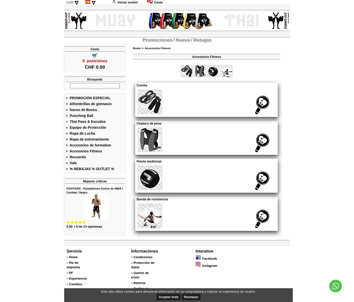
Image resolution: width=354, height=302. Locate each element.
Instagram (206, 266)
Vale (71, 163)
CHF (70, 2)
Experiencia (78, 278)
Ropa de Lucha (80, 133)
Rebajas (202, 40)
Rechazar (191, 297)
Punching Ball (79, 116)
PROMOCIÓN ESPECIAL (88, 98)
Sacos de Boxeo (81, 110)
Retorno (139, 283)
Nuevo (183, 40)
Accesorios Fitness (84, 151)
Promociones (158, 40)
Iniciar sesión (125, 2)
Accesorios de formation (88, 145)
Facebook (206, 258)
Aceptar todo (168, 297)
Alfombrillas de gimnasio (89, 104)
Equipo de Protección (86, 127)
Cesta (154, 2)
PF (71, 273)
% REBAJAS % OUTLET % (90, 169)
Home (137, 48)
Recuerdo (76, 157)
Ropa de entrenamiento (87, 139)
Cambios (75, 284)
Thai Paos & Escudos (86, 122)
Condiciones (142, 257)
